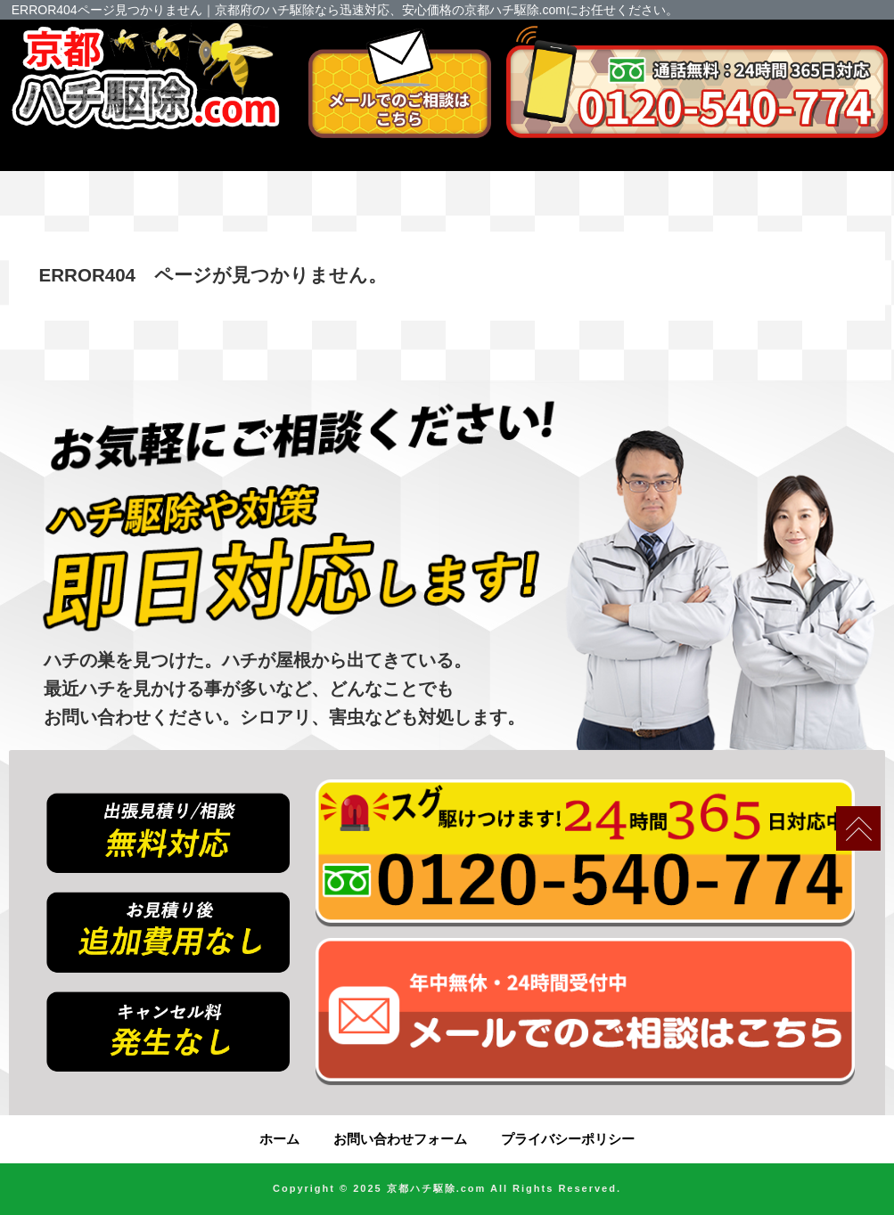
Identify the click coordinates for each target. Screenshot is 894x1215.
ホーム (279, 1138)
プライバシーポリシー (568, 1138)
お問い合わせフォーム (400, 1138)
